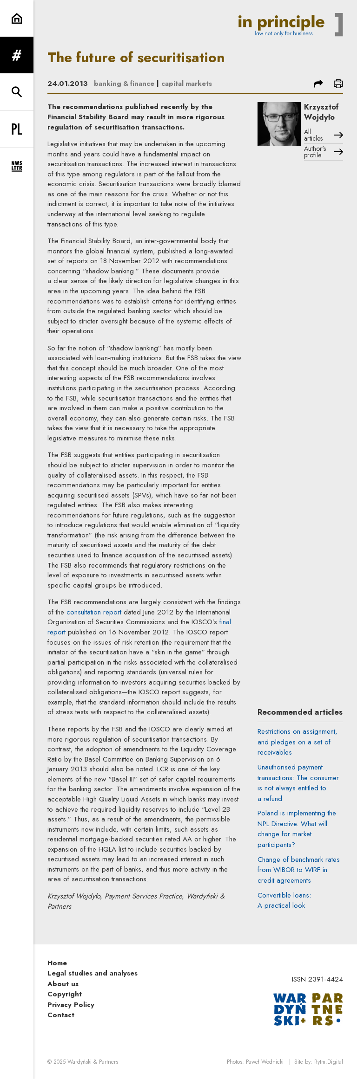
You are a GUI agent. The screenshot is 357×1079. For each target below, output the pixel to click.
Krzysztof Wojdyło (323, 112)
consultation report (93, 612)
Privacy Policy (70, 1004)
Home (57, 962)
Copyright (64, 994)
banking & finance (125, 83)
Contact (60, 1015)
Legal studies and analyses (92, 973)
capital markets (188, 83)
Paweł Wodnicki (265, 1062)
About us (63, 983)
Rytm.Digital (328, 1062)
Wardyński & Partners (92, 1062)
